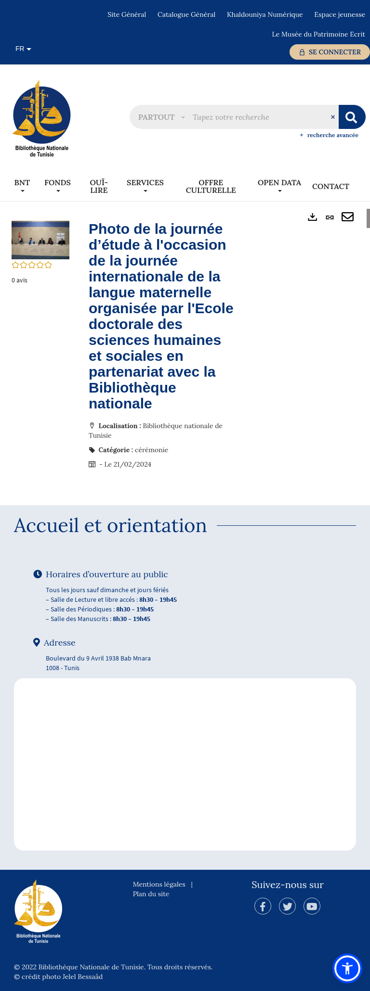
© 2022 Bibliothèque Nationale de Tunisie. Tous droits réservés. (113, 967)
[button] (161, 117)
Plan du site (151, 893)
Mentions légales (159, 884)
